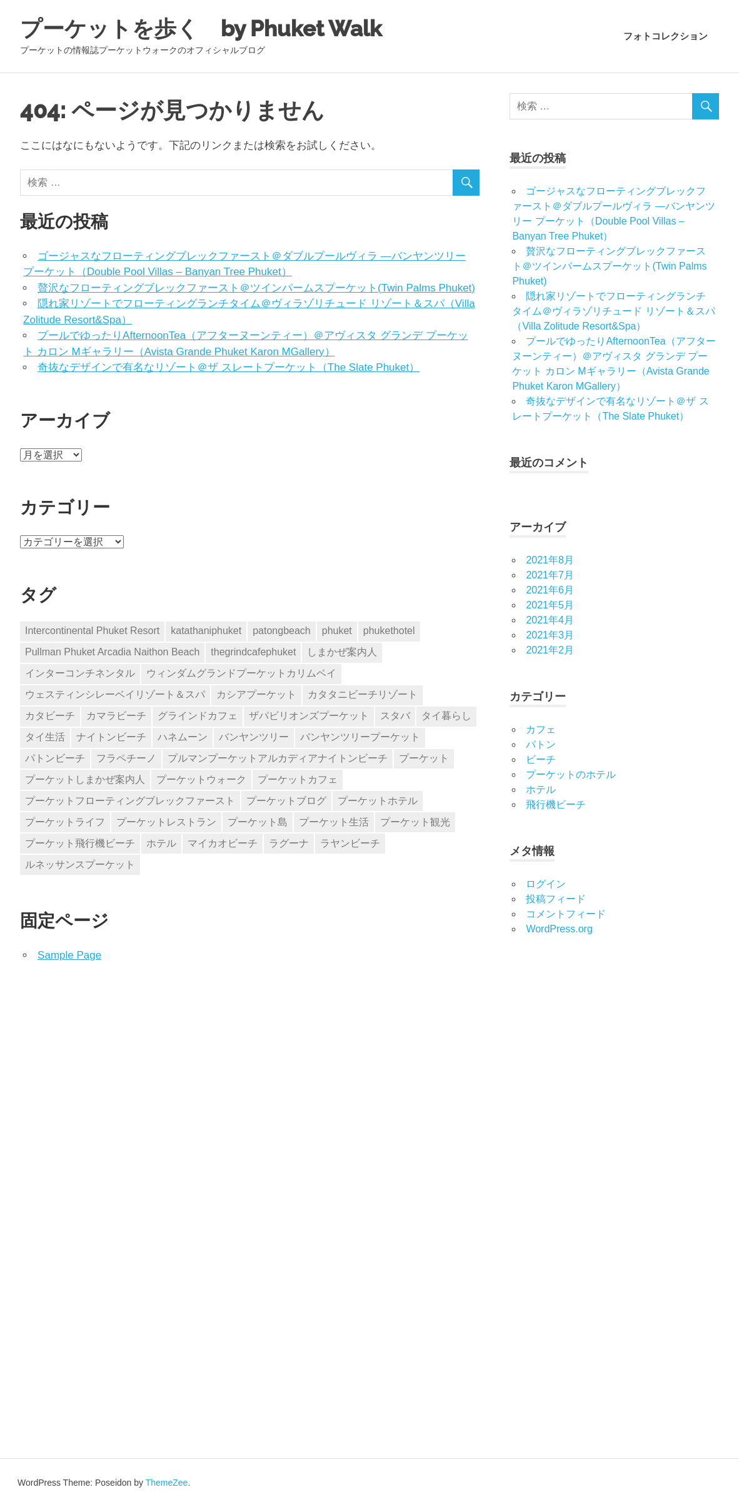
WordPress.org (559, 929)
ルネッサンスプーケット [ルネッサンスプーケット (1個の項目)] (80, 864)
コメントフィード (566, 914)
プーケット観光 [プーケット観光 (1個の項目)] (415, 822)
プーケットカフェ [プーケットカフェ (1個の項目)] (298, 779)
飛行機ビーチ (556, 804)
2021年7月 (550, 575)
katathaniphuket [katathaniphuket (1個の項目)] (206, 630)
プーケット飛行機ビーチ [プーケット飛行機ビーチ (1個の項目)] (80, 843)
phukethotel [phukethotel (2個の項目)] (389, 630)
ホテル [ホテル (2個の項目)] (161, 843)
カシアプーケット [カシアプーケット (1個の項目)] (256, 694)
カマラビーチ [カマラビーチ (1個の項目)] (116, 715)
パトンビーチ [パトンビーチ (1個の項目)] (55, 758)
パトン (541, 744)
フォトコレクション (665, 36)
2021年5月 (550, 605)
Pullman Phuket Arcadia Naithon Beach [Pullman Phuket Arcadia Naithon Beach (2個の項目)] (112, 652)
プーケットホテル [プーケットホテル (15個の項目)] (378, 800)
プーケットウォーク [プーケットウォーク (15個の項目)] (201, 779)
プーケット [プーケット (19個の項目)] (424, 758)
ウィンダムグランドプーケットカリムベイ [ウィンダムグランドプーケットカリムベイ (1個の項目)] (241, 673)
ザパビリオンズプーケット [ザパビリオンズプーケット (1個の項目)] (309, 715)
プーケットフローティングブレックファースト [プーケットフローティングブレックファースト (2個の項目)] (130, 800)
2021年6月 (550, 590)
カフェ (541, 729)
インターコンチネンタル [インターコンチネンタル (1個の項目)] (80, 673)
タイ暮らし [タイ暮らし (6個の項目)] (446, 715)
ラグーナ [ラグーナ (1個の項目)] (289, 843)
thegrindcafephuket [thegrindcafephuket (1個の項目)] (253, 652)
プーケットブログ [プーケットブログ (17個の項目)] (286, 800)
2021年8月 (550, 560)
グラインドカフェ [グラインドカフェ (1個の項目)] (198, 715)
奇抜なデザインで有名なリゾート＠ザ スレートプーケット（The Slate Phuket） (229, 367)
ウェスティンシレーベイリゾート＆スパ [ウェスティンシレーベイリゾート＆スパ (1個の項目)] (115, 694)
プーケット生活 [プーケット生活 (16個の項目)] (334, 822)
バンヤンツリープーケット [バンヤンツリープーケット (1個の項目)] (360, 737)
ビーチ (541, 759)
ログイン (546, 884)
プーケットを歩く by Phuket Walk (216, 28)
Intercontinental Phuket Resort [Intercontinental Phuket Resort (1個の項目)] (92, 630)
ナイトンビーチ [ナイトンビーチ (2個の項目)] (111, 737)
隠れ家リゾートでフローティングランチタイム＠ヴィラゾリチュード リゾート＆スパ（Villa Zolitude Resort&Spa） (613, 311)
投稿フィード (556, 899)
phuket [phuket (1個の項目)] (337, 630)
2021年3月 (550, 635)
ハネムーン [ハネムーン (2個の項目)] (183, 737)
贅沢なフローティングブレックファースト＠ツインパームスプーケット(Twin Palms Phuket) (256, 288)
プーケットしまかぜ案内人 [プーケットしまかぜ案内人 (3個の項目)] (85, 779)
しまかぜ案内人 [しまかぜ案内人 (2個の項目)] (342, 652)
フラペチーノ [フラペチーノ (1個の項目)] (126, 758)
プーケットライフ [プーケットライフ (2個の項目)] (65, 822)
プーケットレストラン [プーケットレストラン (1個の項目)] (166, 822)
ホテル (541, 789)
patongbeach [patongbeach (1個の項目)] (282, 630)
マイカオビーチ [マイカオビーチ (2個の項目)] (223, 843)
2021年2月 (550, 650)
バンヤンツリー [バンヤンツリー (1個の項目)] (254, 737)
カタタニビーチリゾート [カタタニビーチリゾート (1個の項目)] (363, 694)
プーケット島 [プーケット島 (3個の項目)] (258, 822)
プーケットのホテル (571, 774)
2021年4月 (550, 620)
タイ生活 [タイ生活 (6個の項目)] (45, 737)
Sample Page (69, 955)
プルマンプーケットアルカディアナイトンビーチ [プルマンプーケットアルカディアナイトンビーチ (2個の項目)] (278, 758)
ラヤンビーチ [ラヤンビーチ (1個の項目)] (350, 843)
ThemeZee (167, 1483)
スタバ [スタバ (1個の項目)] (395, 715)
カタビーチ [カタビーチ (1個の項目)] (50, 715)
